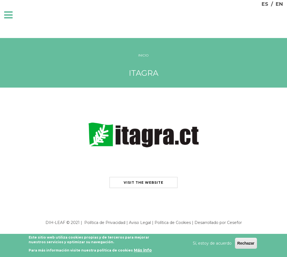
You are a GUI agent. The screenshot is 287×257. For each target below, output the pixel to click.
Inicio (143, 55)
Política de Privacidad (104, 222)
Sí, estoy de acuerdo (212, 244)
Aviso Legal (140, 222)
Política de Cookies (173, 222)
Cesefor (234, 222)
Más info (143, 250)
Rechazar (245, 244)
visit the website (143, 182)
